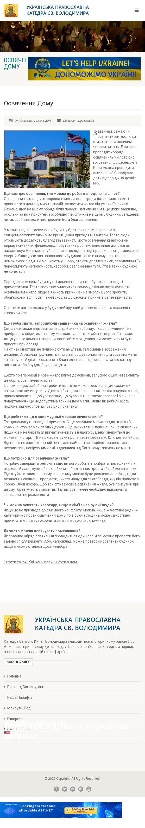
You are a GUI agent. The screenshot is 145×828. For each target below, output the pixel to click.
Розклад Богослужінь (24, 687)
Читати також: (41, 562)
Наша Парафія (18, 697)
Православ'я (86, 121)
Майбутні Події (18, 708)
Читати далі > (18, 661)
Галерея (12, 719)
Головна (12, 676)
